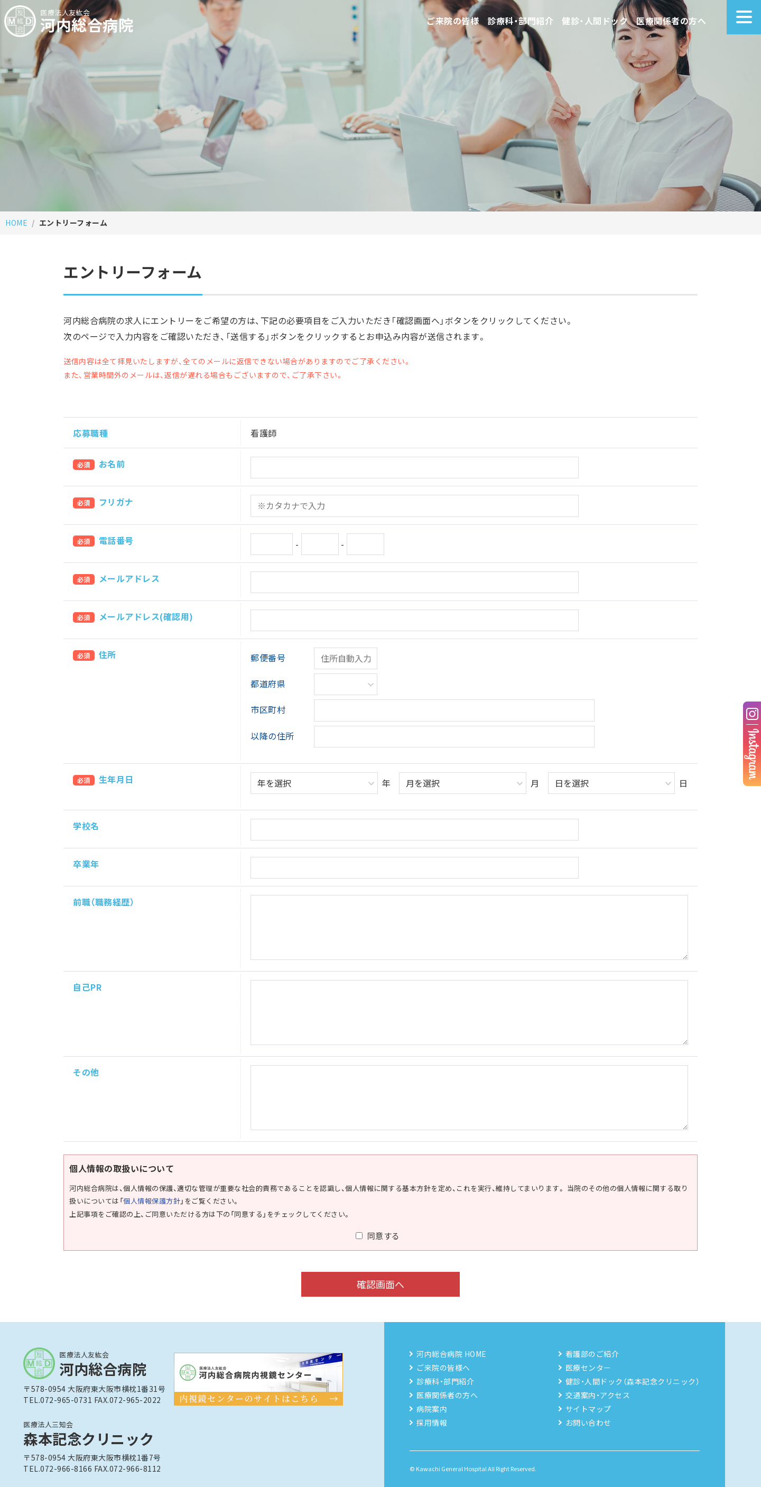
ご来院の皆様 (452, 20)
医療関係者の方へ (671, 20)
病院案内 (431, 1408)
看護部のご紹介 (592, 1354)
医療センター (588, 1367)
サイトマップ (588, 1408)
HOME (16, 222)
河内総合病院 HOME (451, 1354)
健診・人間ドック (595, 20)
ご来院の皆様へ (443, 1367)
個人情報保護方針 (151, 1201)
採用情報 (431, 1422)
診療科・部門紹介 (520, 20)
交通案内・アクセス (597, 1395)
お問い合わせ (588, 1422)
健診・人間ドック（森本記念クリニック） (632, 1381)
